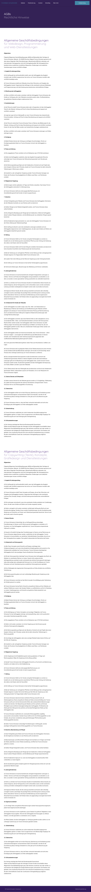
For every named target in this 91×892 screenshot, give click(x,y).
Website (23, 3)
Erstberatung (82, 3)
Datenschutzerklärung (80, 889)
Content (41, 3)
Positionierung (32, 3)
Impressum (18, 889)
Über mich (56, 3)
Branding (48, 3)
